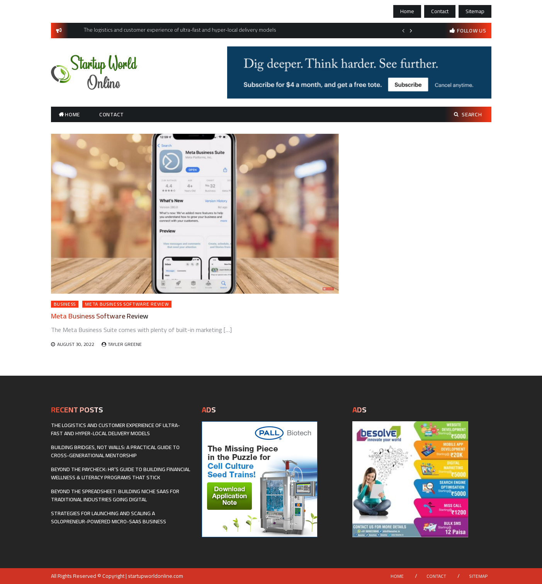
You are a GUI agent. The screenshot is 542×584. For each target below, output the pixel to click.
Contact (440, 11)
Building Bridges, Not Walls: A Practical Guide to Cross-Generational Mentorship (115, 451)
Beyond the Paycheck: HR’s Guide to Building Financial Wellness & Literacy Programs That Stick (120, 473)
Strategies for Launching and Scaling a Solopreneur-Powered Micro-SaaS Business (108, 517)
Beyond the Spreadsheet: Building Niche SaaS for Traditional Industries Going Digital (115, 495)
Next (411, 31)
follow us (471, 31)
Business (65, 304)
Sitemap (475, 11)
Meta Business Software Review (127, 304)
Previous (403, 31)
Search (468, 114)
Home (407, 11)
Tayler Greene (125, 344)
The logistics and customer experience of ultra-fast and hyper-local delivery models (115, 429)
